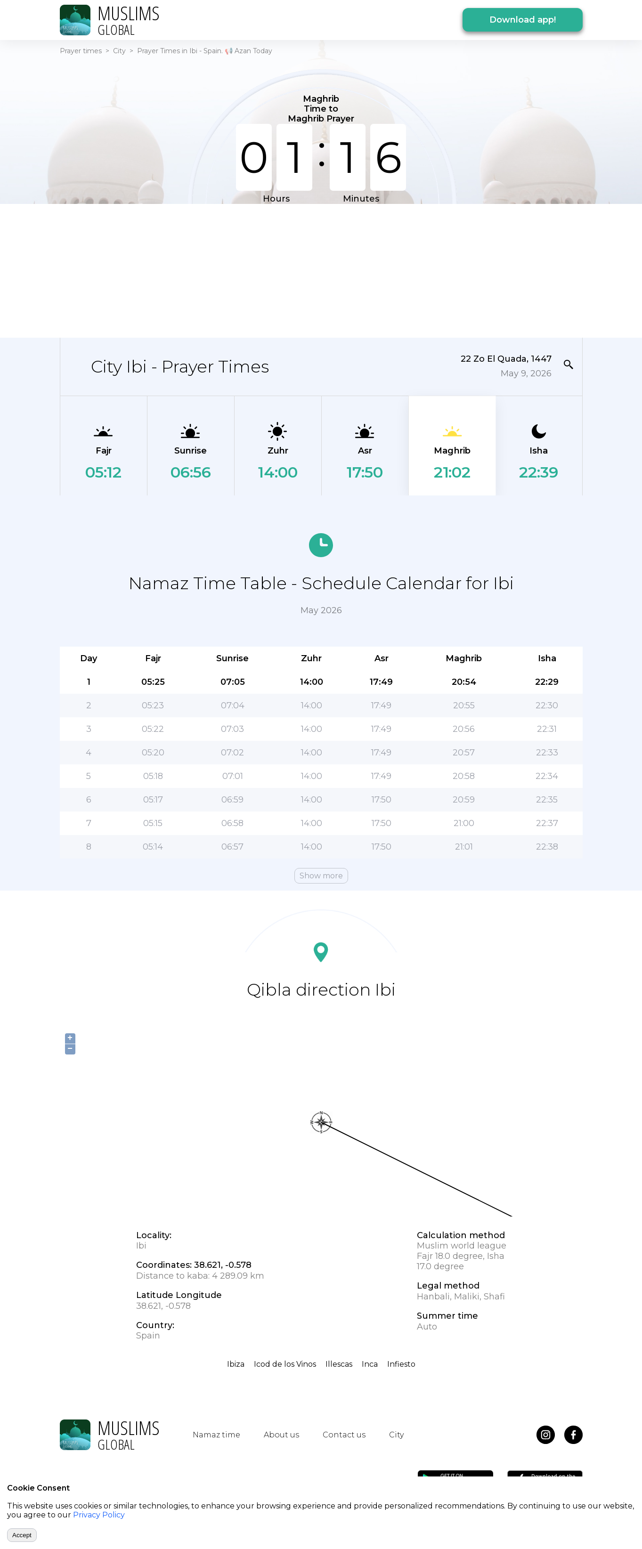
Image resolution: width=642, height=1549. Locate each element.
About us (281, 1434)
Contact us (344, 1434)
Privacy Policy (99, 1514)
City (119, 51)
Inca (370, 1364)
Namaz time (216, 1434)
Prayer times (81, 51)
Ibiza (235, 1364)
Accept (22, 1535)
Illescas (338, 1364)
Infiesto (401, 1364)
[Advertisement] (321, 270)
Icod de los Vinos (285, 1364)
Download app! (522, 20)
